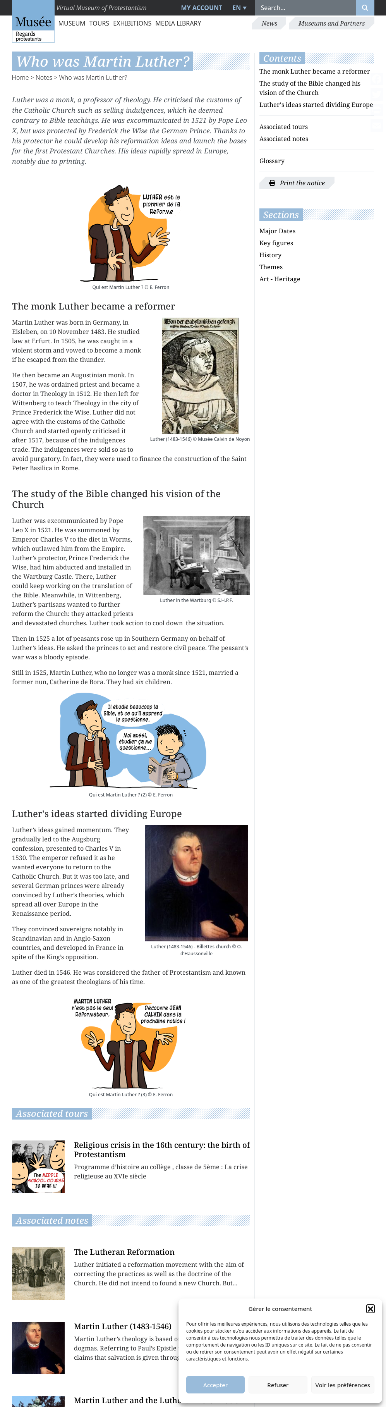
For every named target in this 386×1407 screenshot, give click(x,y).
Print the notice (297, 183)
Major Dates (277, 231)
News (269, 23)
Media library (178, 23)
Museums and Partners (332, 23)
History (270, 255)
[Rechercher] (365, 7)
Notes (44, 77)
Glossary (272, 161)
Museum (72, 23)
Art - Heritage (279, 279)
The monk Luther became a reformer (314, 71)
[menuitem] (238, 8)
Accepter (215, 1385)
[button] (370, 1308)
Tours (99, 23)
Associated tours (283, 126)
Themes (271, 267)
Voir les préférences (343, 1385)
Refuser (277, 1385)
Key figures (276, 243)
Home (20, 77)
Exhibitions (132, 23)
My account (201, 7)
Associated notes (283, 138)
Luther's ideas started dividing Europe (316, 104)
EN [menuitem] (236, 8)
